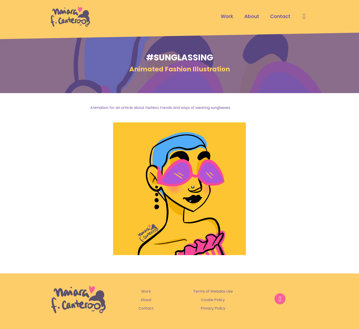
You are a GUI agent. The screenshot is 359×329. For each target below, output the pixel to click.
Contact (280, 16)
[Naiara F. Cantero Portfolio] (70, 16)
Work (227, 16)
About (251, 16)
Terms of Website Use (213, 291)
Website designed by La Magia (127, 323)
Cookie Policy (213, 299)
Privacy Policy (213, 308)
